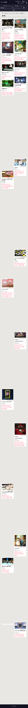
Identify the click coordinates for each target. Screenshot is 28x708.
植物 (20, 38)
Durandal (18, 87)
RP (9, 33)
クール (3, 34)
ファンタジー (7, 34)
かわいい (16, 36)
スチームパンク (20, 36)
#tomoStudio (4, 76)
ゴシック (16, 346)
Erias (16, 86)
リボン (3, 296)
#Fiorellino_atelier (17, 634)
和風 (5, 60)
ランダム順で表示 (21, 2)
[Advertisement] (14, 700)
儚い (15, 90)
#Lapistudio (4, 495)
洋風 (19, 59)
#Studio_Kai (17, 57)
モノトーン (8, 36)
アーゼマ (20, 171)
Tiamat (18, 33)
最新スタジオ (19, 1)
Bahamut (18, 343)
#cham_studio (4, 292)
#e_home (16, 88)
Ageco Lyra (17, 32)
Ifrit (4, 31)
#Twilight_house (4, 33)
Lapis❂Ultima (4, 493)
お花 (8, 292)
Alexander (5, 57)
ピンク (7, 294)
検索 (13, 10)
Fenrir (5, 182)
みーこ (16, 70)
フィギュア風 (4, 36)
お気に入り (25, 1)
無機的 (8, 497)
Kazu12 (16, 342)
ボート (3, 60)
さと (2, 290)
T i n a (16, 631)
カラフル (24, 263)
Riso (3, 30)
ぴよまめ (3, 181)
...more (3, 39)
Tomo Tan (4, 74)
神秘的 (23, 38)
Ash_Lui (3, 567)
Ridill (5, 403)
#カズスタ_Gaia (4, 405)
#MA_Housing (4, 184)
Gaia (2, 31)
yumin (16, 55)
